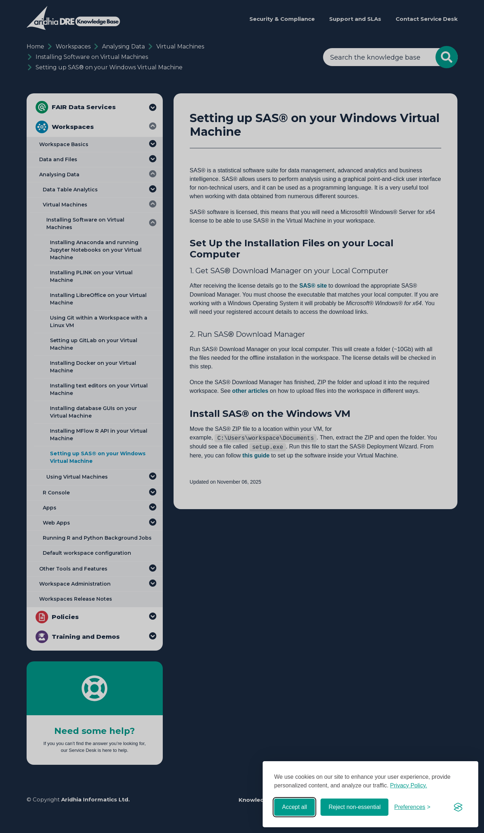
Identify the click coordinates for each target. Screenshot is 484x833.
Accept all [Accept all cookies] (294, 807)
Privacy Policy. (408, 785)
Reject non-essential (354, 807)
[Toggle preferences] (412, 807)
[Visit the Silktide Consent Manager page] (458, 807)
